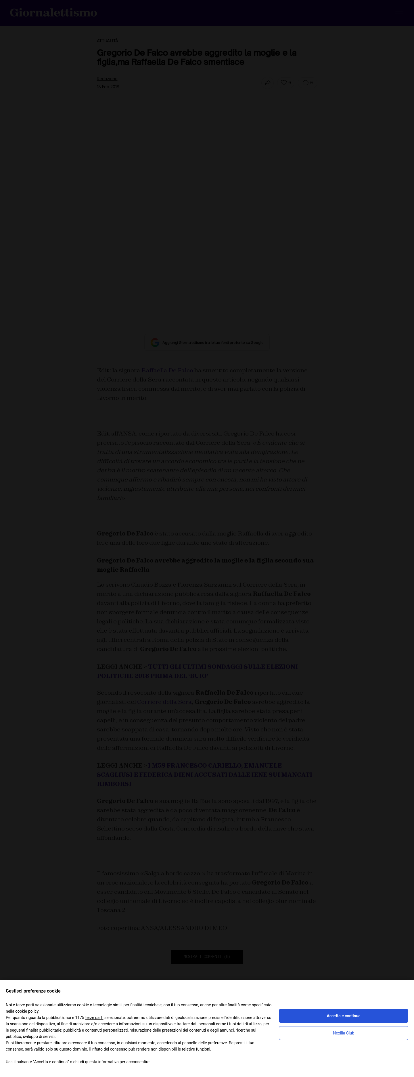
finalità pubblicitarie (43, 1030)
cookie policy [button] (27, 1011)
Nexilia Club (343, 1033)
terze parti (94, 1017)
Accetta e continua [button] (343, 1016)
